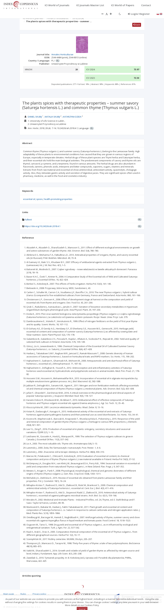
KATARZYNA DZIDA (72, 116)
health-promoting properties (58, 199)
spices (39, 199)
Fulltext (28, 219)
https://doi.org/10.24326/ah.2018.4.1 (42, 226)
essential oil (29, 199)
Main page (8, 593)
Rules (23, 593)
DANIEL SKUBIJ (35, 116)
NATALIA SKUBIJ (52, 116)
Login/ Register (139, 13)
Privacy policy (39, 593)
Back (136, 24)
